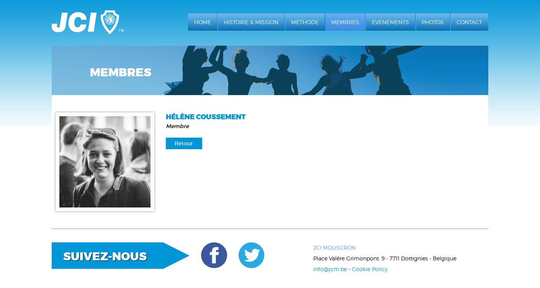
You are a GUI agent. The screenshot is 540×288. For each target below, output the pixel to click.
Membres (345, 22)
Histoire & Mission (251, 22)
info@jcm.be (330, 269)
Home (202, 22)
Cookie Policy (370, 269)
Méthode (305, 22)
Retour (184, 143)
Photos (433, 22)
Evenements (390, 22)
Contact (469, 22)
